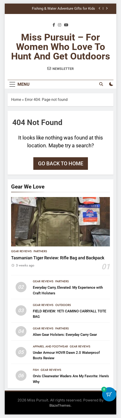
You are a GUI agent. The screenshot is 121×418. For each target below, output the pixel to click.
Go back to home (60, 163)
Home (16, 99)
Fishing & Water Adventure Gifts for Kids (63, 9)
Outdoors (63, 305)
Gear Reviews (21, 251)
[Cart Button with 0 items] (109, 394)
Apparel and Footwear (50, 346)
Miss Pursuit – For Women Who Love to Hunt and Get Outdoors (60, 47)
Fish (36, 370)
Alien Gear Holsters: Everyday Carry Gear (65, 335)
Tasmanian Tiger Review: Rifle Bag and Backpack (57, 258)
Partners (40, 251)
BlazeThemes (60, 405)
